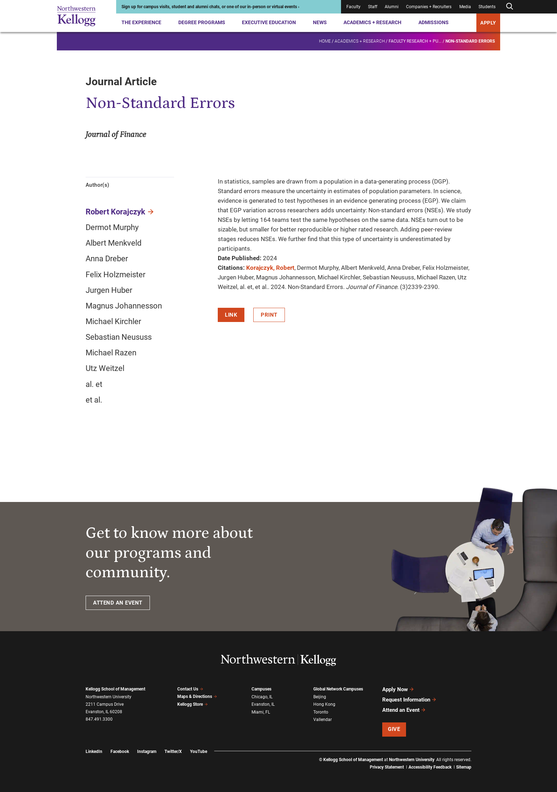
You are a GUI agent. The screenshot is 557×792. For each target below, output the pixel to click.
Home (325, 41)
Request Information (409, 700)
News (320, 22)
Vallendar (322, 719)
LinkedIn (94, 751)
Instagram (146, 751)
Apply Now (398, 689)
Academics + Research (372, 22)
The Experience (141, 22)
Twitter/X (173, 751)
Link (231, 315)
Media (465, 6)
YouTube (198, 751)
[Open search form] (509, 6)
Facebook (119, 751)
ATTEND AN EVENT (117, 603)
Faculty (353, 6)
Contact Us (190, 689)
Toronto (320, 712)
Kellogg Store (192, 704)
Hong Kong (324, 704)
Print (269, 315)
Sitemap (463, 767)
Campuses (261, 689)
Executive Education (269, 22)
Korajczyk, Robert (270, 267)
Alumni (392, 6)
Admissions (433, 22)
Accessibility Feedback (430, 767)
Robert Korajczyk (115, 211)
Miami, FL (261, 712)
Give (394, 729)
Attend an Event (404, 710)
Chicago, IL (262, 696)
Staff (372, 6)
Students (487, 6)
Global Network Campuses (338, 689)
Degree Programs (201, 22)
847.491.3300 (99, 719)
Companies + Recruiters (428, 6)
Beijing (319, 696)
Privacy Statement (387, 767)
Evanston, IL (263, 704)
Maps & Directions (197, 696)
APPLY (488, 23)
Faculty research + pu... (415, 41)
